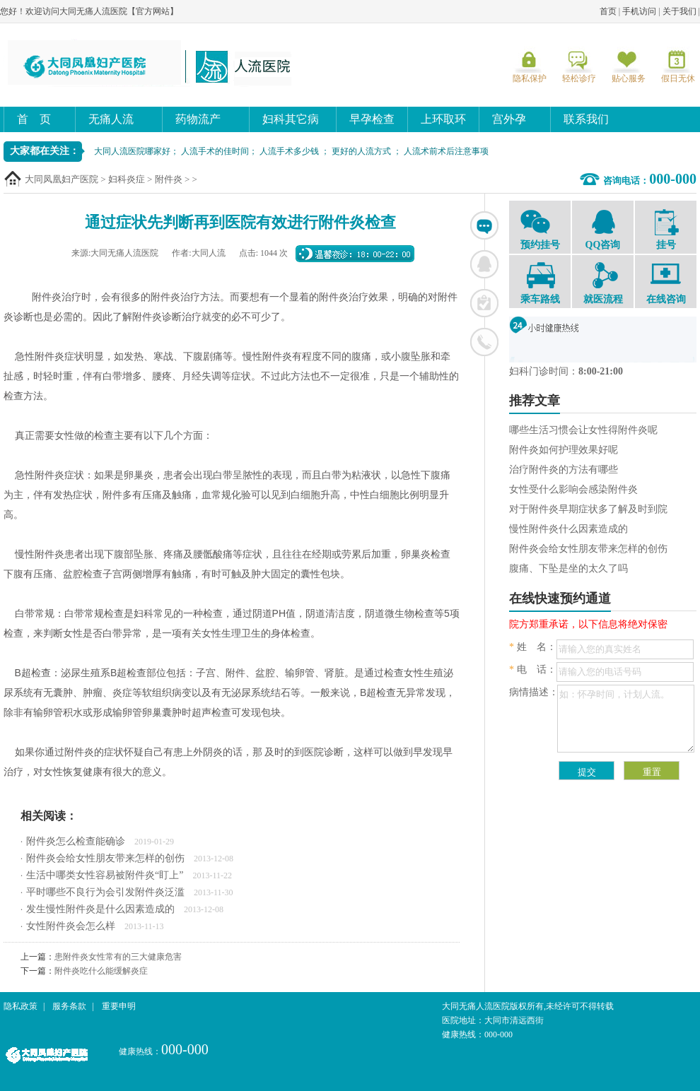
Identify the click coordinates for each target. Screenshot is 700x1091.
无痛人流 (111, 119)
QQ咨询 (603, 229)
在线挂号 (484, 303)
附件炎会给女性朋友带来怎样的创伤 (105, 858)
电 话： (532, 669)
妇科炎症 (126, 179)
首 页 (34, 119)
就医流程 (603, 283)
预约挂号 (540, 229)
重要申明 (119, 1006)
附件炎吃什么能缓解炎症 (101, 971)
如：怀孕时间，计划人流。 (625, 719)
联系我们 (586, 119)
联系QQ (484, 264)
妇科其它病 (290, 119)
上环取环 (443, 119)
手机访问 (639, 11)
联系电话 (484, 342)
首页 (608, 11)
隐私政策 (20, 1006)
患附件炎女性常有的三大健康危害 (118, 957)
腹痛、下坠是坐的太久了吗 (568, 568)
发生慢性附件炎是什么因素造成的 (100, 909)
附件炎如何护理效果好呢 (563, 449)
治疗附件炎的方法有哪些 (563, 469)
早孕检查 (372, 119)
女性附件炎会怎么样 (70, 926)
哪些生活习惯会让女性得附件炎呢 (583, 430)
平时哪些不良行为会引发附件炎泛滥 (105, 892)
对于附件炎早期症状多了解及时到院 (588, 509)
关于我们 (679, 11)
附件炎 (168, 179)
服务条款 (69, 1006)
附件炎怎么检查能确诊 (75, 841)
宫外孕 (509, 119)
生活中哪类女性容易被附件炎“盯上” (104, 875)
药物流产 (198, 119)
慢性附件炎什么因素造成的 (568, 529)
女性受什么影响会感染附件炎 (573, 489)
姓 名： (532, 647)
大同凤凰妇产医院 (61, 179)
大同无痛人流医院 (152, 63)
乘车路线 (540, 283)
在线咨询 (484, 225)
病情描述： (534, 692)
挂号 (665, 229)
